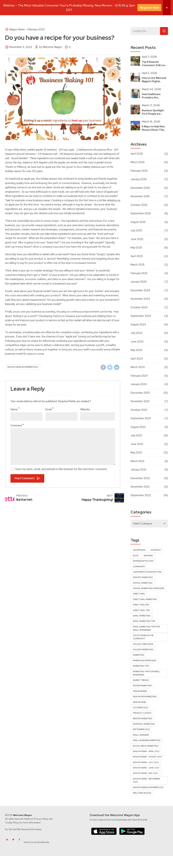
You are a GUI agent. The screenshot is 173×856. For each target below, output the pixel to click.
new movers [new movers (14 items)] (139, 702)
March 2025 (137, 264)
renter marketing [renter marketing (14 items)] (142, 718)
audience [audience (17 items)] (156, 550)
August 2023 (138, 427)
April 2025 (137, 256)
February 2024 (139, 375)
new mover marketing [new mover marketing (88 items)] (145, 696)
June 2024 (137, 341)
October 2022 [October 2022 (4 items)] (140, 707)
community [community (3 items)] (139, 566)
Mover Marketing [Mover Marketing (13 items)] (142, 685)
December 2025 (140, 188)
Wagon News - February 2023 (27, 29)
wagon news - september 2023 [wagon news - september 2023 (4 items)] (146, 780)
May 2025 (136, 247)
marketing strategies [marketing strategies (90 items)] (144, 660)
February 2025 (139, 273)
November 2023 (140, 401)
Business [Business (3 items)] (148, 555)
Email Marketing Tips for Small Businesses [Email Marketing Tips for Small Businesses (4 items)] (146, 628)
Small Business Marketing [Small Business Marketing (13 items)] (146, 740)
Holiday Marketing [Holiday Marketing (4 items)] (143, 649)
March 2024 (138, 367)
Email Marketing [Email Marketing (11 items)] (142, 616)
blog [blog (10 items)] (136, 555)
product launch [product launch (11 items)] (142, 713)
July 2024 (136, 333)
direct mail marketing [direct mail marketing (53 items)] (145, 599)
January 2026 (139, 179)
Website (85, 409)
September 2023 (141, 418)
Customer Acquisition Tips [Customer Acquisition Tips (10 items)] (147, 572)
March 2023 (137, 461)
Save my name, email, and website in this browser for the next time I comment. (61, 469)
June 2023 (137, 444)
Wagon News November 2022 (22, 367)
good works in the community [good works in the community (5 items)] (143, 637)
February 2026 (139, 170)
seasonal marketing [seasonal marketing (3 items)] (144, 724)
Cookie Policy (12, 822)
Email (49, 409)
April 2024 (137, 358)
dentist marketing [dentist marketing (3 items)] (143, 577)
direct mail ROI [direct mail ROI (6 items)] (141, 605)
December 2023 (140, 393)
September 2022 (141, 495)
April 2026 (137, 153)
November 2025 (140, 196)
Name (14, 409)
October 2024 (139, 307)
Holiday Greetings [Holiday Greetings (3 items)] (143, 644)
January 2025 (138, 281)
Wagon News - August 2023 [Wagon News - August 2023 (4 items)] (147, 757)
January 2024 (139, 384)
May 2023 (136, 452)
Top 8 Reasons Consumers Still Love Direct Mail (154, 65)
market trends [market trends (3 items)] (141, 680)
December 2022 (140, 478)
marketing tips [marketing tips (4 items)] (141, 666)
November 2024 (140, 298)
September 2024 (141, 316)
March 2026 (138, 162)
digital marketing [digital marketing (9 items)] (142, 583)
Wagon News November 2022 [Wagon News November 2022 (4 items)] (148, 787)
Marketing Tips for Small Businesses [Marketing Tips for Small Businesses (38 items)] (146, 673)
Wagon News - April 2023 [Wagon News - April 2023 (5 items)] (146, 751)
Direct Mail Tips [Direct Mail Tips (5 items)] (141, 610)
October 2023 (139, 410)
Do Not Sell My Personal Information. (23, 829)
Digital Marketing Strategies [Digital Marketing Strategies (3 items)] (148, 588)
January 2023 (138, 469)
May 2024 (136, 350)
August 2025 (138, 222)
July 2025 (136, 230)
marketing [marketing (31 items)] (138, 655)
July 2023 (136, 435)
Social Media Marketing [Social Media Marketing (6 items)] (145, 746)
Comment (17, 425)
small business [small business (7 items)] (141, 735)
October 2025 (139, 205)
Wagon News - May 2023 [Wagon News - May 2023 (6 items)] (145, 773)
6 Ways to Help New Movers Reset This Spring (153, 130)
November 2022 (140, 486)
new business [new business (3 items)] (140, 691)
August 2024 (138, 324)
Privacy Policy (41, 818)
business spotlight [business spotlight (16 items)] (143, 561)
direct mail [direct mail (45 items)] (139, 594)
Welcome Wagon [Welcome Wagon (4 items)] (142, 793)
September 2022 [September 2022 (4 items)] (141, 729)
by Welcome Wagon (50, 47)
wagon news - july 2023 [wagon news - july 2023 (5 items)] (146, 762)
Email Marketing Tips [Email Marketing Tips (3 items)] (144, 621)
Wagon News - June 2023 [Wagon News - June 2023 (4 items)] (146, 768)
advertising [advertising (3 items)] (139, 550)
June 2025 (137, 239)
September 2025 (141, 213)
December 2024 (140, 290)
